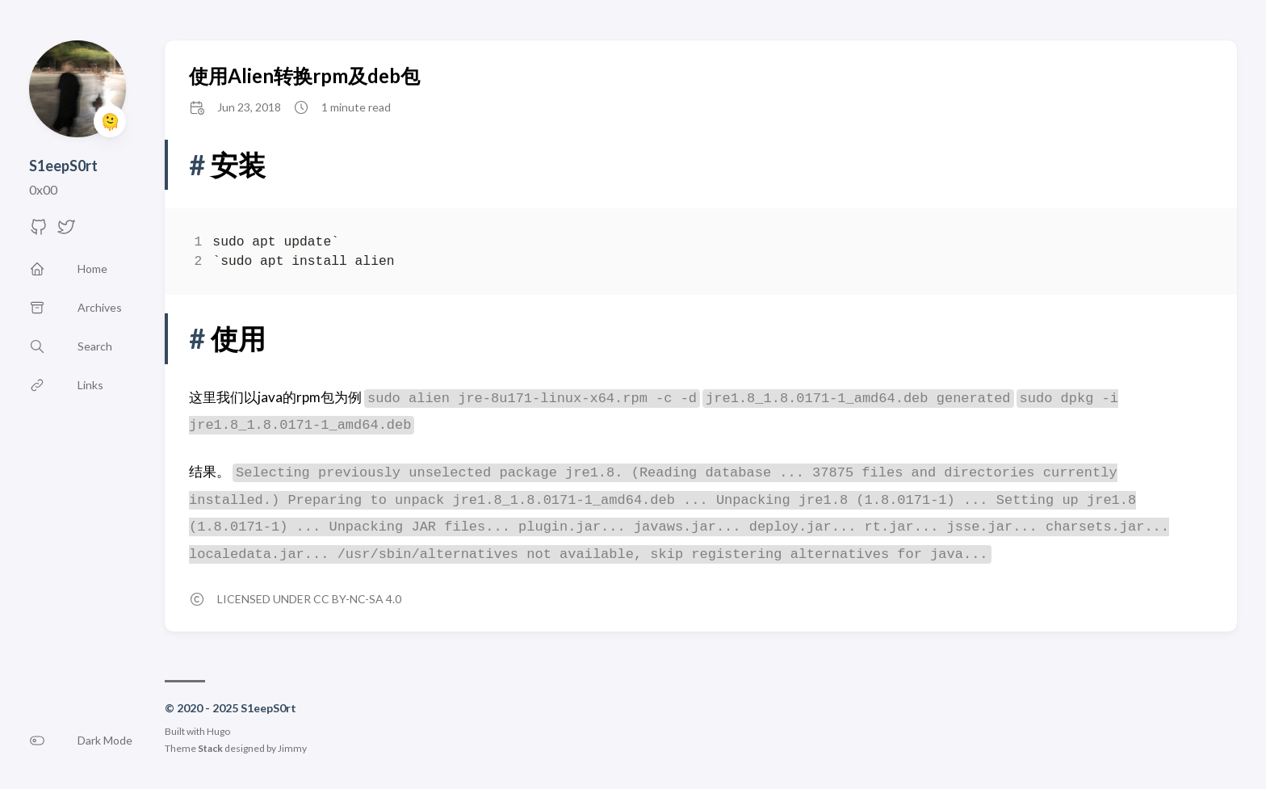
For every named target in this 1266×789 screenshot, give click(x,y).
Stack (210, 748)
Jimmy (292, 748)
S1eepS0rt (63, 165)
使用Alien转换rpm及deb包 (304, 75)
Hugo (218, 731)
